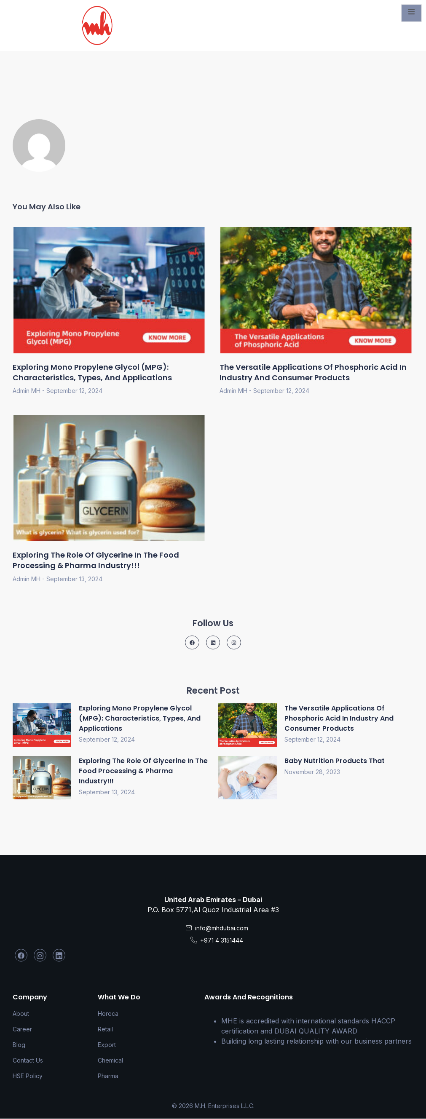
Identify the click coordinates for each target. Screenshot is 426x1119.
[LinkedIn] (59, 955)
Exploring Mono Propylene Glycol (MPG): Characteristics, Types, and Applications (92, 372)
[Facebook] (21, 955)
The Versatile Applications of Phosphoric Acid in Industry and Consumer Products (313, 372)
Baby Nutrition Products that (334, 761)
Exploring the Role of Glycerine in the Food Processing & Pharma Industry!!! (96, 560)
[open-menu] (411, 13)
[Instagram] (40, 955)
